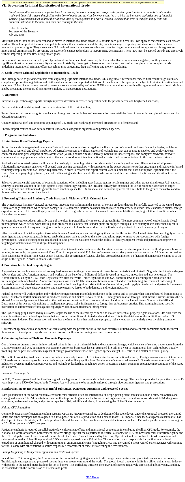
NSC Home (92, 477)
